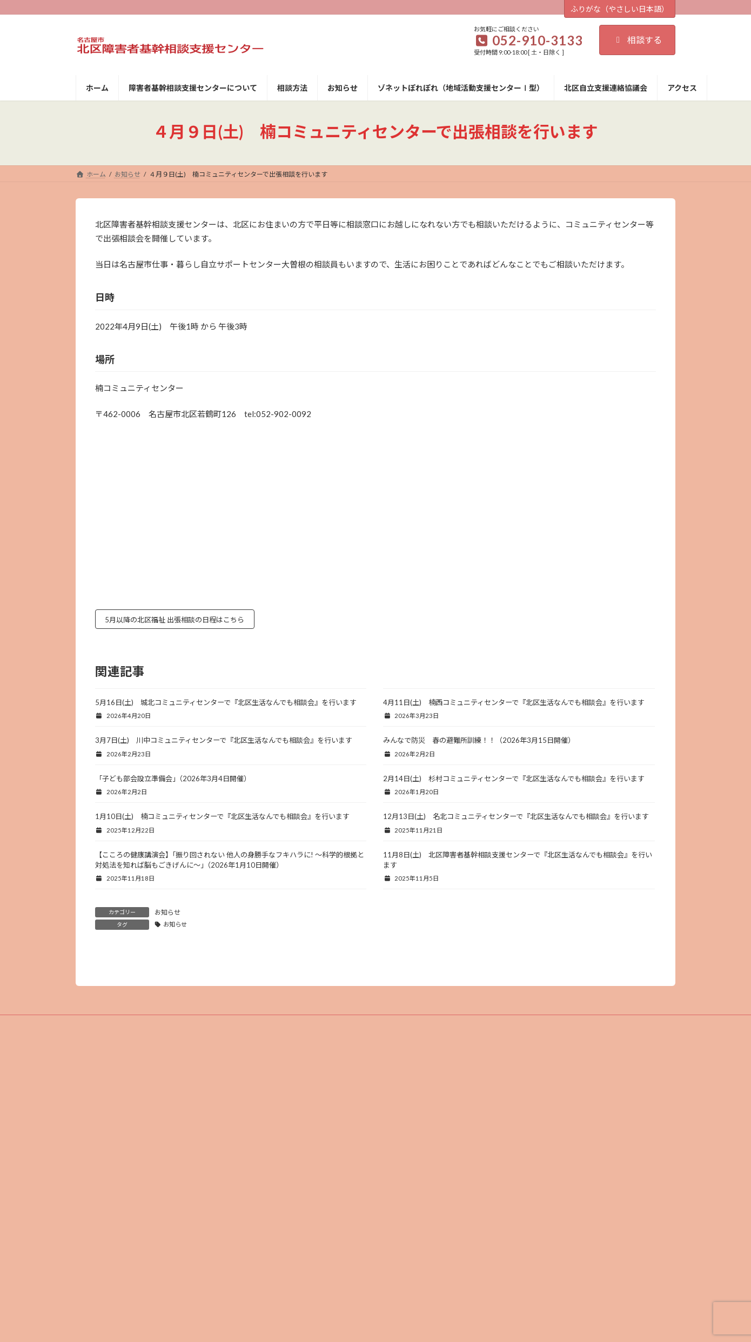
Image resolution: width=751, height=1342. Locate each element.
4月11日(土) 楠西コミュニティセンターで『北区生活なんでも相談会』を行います (514, 704)
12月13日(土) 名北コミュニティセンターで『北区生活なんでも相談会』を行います (516, 819)
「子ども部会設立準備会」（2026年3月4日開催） (173, 780)
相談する (637, 40)
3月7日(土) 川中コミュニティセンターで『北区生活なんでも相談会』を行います (223, 743)
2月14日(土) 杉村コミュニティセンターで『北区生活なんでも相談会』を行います (514, 780)
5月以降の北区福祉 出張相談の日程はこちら (186, 621)
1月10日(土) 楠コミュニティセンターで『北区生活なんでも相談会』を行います (222, 819)
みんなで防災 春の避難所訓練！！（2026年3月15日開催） (479, 743)
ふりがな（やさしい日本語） (620, 9)
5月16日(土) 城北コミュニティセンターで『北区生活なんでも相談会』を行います (226, 704)
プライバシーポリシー (375, 1152)
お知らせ (167, 915)
